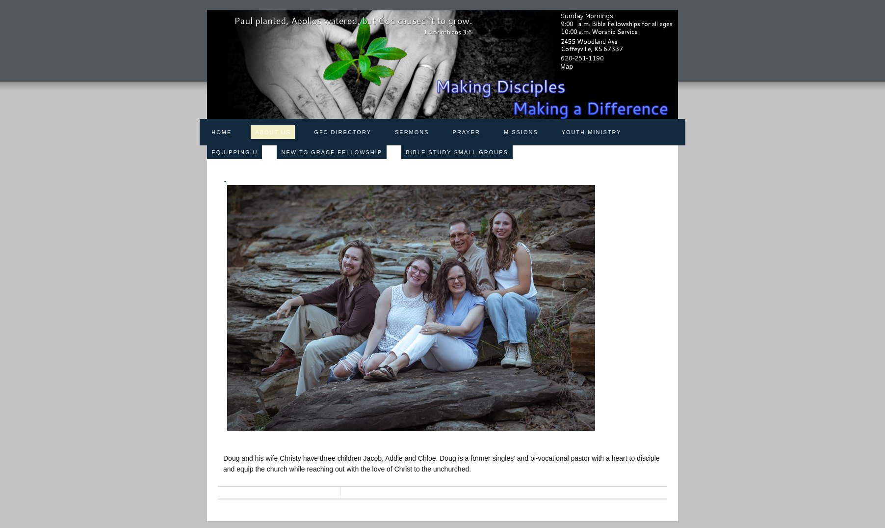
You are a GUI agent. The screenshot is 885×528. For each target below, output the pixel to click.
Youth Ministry (592, 132)
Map (566, 66)
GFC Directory (342, 132)
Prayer (466, 132)
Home (221, 132)
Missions (521, 132)
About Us (272, 132)
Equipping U (234, 152)
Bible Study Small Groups (457, 152)
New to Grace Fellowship (331, 152)
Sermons (412, 132)
